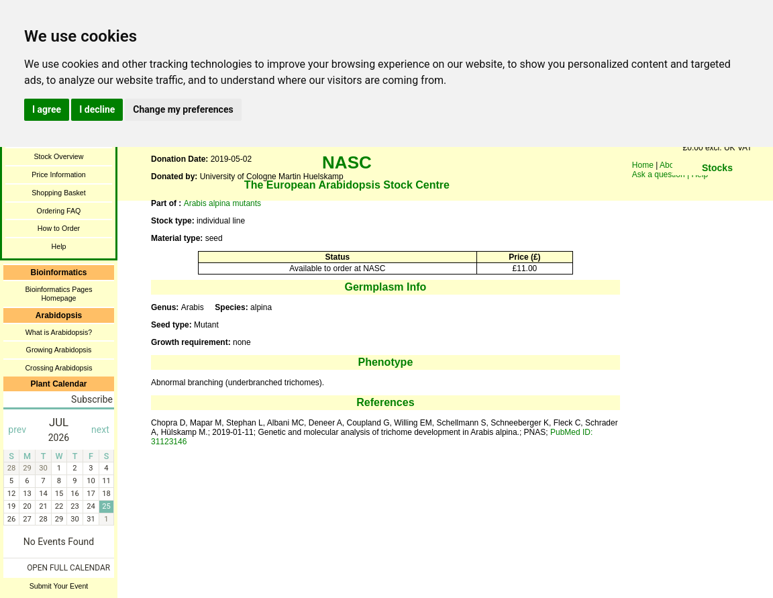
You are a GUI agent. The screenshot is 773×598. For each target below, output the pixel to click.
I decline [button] (97, 109)
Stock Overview (58, 156)
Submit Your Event (59, 586)
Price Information (59, 174)
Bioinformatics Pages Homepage (58, 293)
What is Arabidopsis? (59, 332)
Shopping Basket (59, 193)
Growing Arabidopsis (59, 350)
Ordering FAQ (59, 211)
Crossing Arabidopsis (58, 368)
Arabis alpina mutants (222, 203)
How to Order (59, 228)
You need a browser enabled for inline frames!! (717, 188)
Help (59, 246)
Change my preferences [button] (183, 109)
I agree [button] (46, 109)
